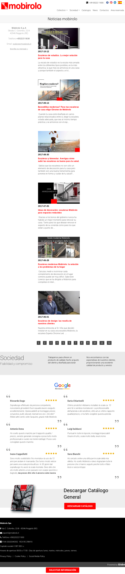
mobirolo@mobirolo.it (22, 44)
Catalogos (86, 10)
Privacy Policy (5, 556)
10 (94, 343)
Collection (61, 10)
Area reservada (117, 10)
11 (102, 343)
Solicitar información (62, 570)
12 (109, 343)
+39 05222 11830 (96, 3)
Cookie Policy (20, 556)
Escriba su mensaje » (19, 49)
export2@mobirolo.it (11, 533)
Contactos (104, 10)
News (95, 10)
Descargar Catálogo (79, 506)
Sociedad (74, 10)
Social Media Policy (37, 556)
